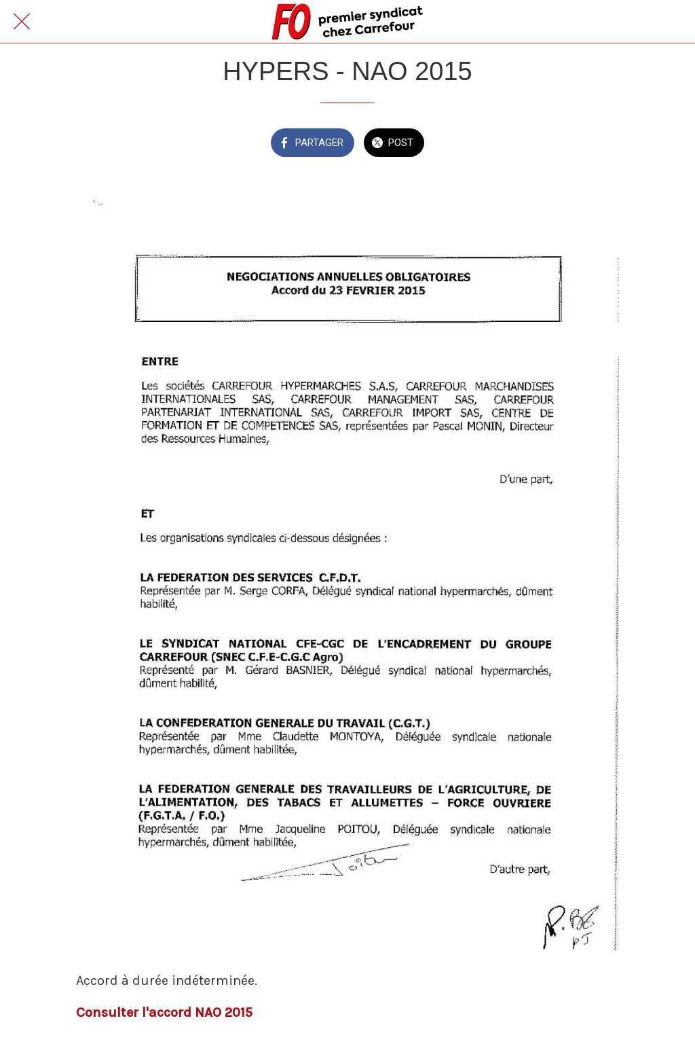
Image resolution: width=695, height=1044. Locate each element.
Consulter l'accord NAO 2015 (164, 1012)
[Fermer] (22, 22)
